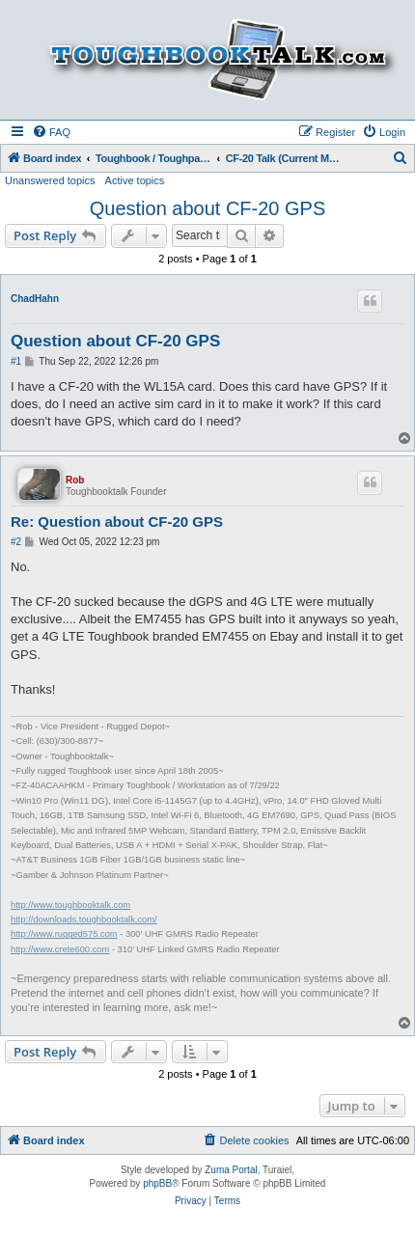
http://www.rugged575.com (64, 934)
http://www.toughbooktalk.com (70, 905)
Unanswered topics (50, 180)
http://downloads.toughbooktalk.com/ (84, 919)
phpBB (157, 1183)
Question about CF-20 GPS (208, 208)
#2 (16, 541)
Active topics (135, 180)
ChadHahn (35, 298)
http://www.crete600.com (60, 949)
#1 (16, 361)
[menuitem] (51, 132)
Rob (75, 480)
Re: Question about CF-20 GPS (117, 521)
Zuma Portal (231, 1170)
